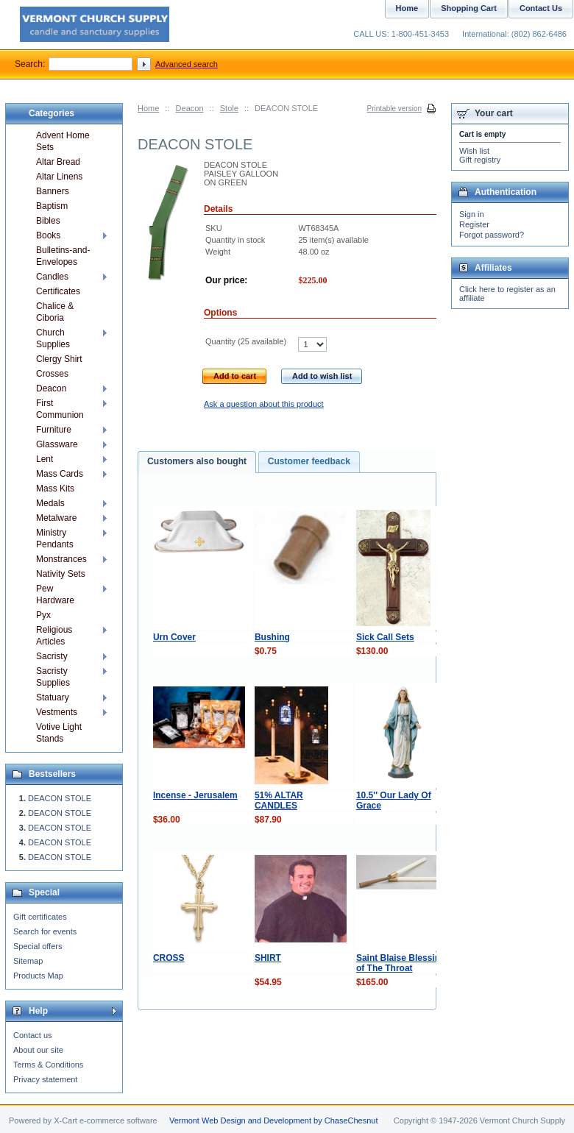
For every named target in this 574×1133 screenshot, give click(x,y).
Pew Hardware (55, 594)
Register (474, 224)
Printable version (394, 108)
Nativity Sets (60, 574)
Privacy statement (45, 1079)
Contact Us (541, 8)
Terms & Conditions (48, 1064)
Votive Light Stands (59, 733)
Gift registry (479, 159)
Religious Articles (54, 636)
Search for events (45, 931)
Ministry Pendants (55, 539)
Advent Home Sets (63, 141)
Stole (229, 108)
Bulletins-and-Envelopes (63, 256)
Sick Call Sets (385, 637)
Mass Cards (59, 474)
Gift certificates (40, 916)
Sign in (471, 214)
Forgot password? (491, 234)
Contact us (32, 1035)
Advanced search (186, 64)
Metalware (56, 518)
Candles (52, 276)
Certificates (58, 291)
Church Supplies (53, 338)
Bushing (272, 637)
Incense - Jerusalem (195, 795)
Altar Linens (59, 176)
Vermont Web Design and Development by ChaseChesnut (273, 1120)
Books (48, 235)
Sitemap (28, 960)
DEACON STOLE (59, 798)
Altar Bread (58, 162)
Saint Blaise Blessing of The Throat (400, 963)
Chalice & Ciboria (55, 312)
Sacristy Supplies (53, 677)
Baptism (52, 206)
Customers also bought (197, 461)
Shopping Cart (469, 8)
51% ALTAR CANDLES (279, 800)
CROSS (169, 958)
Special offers (37, 946)
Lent (44, 459)
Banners (52, 191)
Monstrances (61, 559)
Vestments (56, 712)
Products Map (38, 975)
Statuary (52, 697)
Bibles (48, 221)
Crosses (52, 374)
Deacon (190, 108)
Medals (50, 503)
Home (148, 108)
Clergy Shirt (59, 359)
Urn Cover (174, 637)
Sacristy (52, 656)
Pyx (43, 615)
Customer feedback (309, 461)
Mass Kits (55, 488)
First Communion (60, 409)
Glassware (57, 444)
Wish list (474, 150)
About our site (38, 1049)
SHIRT (268, 958)
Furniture (53, 430)
